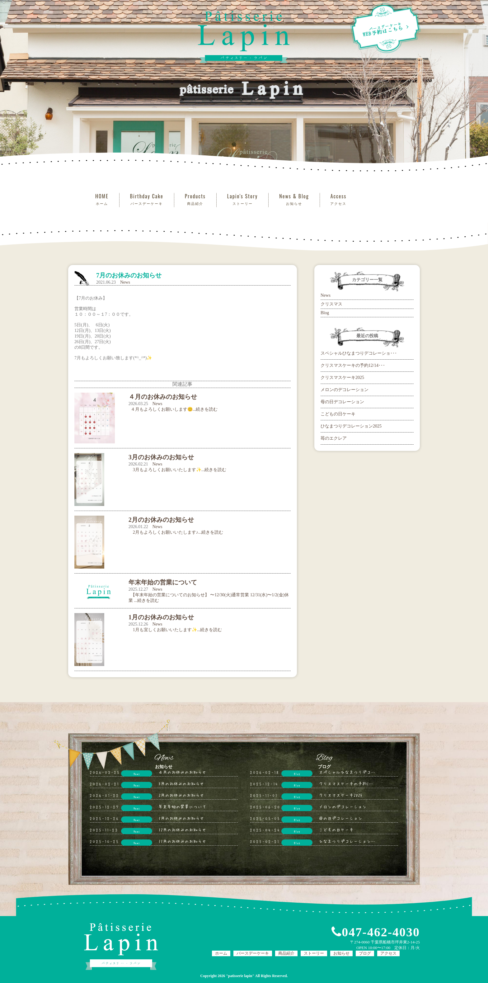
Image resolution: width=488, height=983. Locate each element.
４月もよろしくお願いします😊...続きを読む (173, 409)
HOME (102, 199)
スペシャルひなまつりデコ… (347, 772)
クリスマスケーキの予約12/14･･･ (353, 365)
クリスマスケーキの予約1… (346, 783)
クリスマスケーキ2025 (342, 377)
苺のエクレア (334, 438)
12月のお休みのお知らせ (182, 829)
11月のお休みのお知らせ (182, 841)
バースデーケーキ (253, 953)
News (125, 282)
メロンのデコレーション (344, 389)
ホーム (221, 953)
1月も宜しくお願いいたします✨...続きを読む (175, 629)
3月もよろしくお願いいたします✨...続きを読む (178, 469)
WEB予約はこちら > (385, 28)
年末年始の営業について (182, 806)
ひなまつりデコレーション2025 (351, 426)
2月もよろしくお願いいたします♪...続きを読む (176, 532)
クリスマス (331, 304)
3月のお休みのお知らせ (181, 783)
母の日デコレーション (342, 401)
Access (339, 199)
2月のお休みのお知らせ (181, 795)
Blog (325, 312)
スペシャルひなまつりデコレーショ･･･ (359, 353)
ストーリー (314, 953)
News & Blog (294, 199)
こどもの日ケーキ (338, 414)
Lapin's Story (242, 199)
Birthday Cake (146, 199)
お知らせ (341, 953)
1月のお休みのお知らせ (181, 818)
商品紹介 (286, 953)
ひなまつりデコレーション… (347, 841)
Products (195, 199)
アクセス (388, 953)
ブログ (365, 953)
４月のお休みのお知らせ (182, 772)
